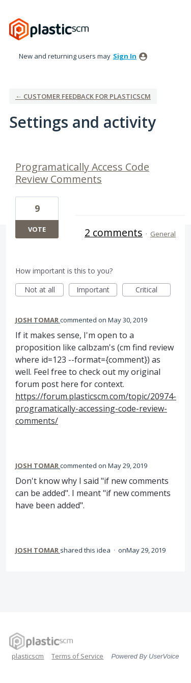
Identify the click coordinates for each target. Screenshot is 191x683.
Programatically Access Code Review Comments (82, 173)
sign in (125, 56)
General (163, 233)
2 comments (114, 232)
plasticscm (28, 656)
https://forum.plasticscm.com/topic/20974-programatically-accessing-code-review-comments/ (95, 408)
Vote (37, 229)
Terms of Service (77, 656)
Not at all (44, 290)
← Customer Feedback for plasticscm (83, 96)
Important (96, 290)
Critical (153, 290)
